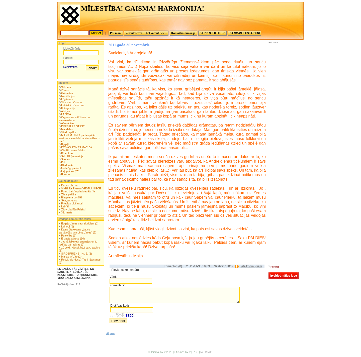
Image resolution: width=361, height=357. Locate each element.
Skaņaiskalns (69, 200)
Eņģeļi (65, 144)
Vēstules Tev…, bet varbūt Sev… (146, 33)
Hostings (274, 267)
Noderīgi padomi (71, 168)
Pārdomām (67, 165)
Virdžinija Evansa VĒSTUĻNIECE (81, 188)
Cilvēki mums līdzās (73, 150)
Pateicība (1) (68, 235)
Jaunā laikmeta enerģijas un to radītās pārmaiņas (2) (78, 243)
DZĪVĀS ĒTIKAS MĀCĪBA (76, 147)
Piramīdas (67, 153)
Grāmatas (67, 93)
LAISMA (66, 114)
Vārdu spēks (68, 132)
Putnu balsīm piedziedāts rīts (78, 191)
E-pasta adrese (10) (73, 238)
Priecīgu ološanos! (72, 203)
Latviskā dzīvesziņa (72, 105)
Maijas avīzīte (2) (71, 256)
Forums (65, 174)
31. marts (66, 212)
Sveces (65, 159)
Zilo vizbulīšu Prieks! (73, 209)
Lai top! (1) (67, 226)
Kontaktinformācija (183, 33)
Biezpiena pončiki (71, 197)
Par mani (115, 33)
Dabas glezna (69, 185)
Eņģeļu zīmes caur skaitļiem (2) (80, 223)
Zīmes (65, 90)
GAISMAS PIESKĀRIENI (244, 33)
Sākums (66, 87)
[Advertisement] (283, 77)
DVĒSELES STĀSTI (73, 126)
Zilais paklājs (68, 194)
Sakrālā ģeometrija (72, 156)
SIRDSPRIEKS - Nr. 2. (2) (76, 253)
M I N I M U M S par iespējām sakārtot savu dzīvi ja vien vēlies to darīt (79, 138)
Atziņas (65, 111)
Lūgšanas (67, 99)
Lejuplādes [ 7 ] (70, 171)
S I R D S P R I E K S (212, 33)
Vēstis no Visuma (71, 102)
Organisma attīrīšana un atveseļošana (74, 119)
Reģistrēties (70, 66)
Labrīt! (65, 206)
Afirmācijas (67, 123)
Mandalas (67, 129)
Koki (63, 162)
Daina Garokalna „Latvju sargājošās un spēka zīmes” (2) (77, 231)
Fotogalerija (68, 108)
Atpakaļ (110, 333)
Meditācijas (67, 96)
